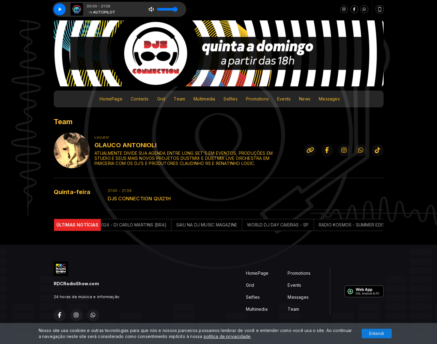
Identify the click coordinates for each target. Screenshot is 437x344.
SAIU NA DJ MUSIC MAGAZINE (211, 224)
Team (179, 98)
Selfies (230, 98)
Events (284, 98)
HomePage (111, 98)
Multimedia (204, 98)
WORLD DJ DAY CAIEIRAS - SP (283, 224)
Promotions (257, 98)
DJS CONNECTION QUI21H (139, 199)
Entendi (376, 333)
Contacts (140, 98)
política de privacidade (227, 336)
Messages (329, 98)
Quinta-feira (72, 192)
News (304, 98)
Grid (161, 98)
